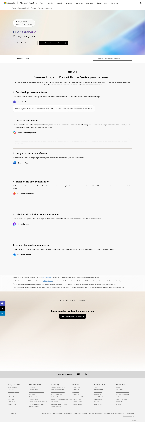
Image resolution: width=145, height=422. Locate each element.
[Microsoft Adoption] (28, 3)
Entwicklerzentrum (98, 389)
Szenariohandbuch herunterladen (52, 43)
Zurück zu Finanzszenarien (26, 43)
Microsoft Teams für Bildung (58, 392)
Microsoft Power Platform (78, 397)
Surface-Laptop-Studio (13, 392)
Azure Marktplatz (98, 399)
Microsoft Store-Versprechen (36, 404)
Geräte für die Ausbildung (57, 389)
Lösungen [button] (70, 3)
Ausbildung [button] (91, 3)
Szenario (20, 58)
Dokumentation (98, 392)
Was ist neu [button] (115, 3)
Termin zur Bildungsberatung (58, 397)
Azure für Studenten (56, 406)
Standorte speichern (34, 399)
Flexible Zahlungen (33, 406)
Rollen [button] (43, 3)
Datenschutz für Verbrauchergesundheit (114, 413)
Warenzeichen (130, 413)
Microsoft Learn (98, 394)
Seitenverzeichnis (46, 413)
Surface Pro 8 (11, 389)
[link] (2, 303)
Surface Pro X (11, 394)
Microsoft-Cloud (76, 387)
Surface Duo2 (11, 399)
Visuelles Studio (98, 404)
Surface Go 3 (11, 397)
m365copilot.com (47, 277)
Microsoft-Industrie (77, 401)
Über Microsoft (119, 389)
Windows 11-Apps (12, 404)
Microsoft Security (76, 389)
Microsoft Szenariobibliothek (20, 8)
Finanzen (33, 8)
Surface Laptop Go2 (12, 387)
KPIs (28, 58)
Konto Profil (32, 387)
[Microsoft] (9, 3)
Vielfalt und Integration (121, 399)
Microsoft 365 (75, 394)
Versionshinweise (57, 413)
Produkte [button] (51, 3)
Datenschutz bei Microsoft (122, 394)
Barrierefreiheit (119, 401)
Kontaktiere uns (68, 413)
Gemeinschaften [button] (103, 3)
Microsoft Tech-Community (100, 397)
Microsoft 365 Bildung (56, 394)
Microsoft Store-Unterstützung (36, 392)
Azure (95, 387)
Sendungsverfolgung (34, 397)
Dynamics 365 (75, 392)
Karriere (118, 387)
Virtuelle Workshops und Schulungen (38, 401)
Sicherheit (118, 404)
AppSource (96, 401)
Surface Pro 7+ (11, 401)
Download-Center (33, 389)
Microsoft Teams (76, 399)
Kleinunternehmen (77, 404)
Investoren (118, 397)
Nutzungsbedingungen (95, 413)
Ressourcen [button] (80, 3)
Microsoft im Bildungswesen (58, 387)
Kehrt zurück (32, 394)
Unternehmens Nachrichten (122, 392)
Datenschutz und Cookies (80, 413)
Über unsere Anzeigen (128, 416)
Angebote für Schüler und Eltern (59, 404)
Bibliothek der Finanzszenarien (71, 316)
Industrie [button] (60, 3)
